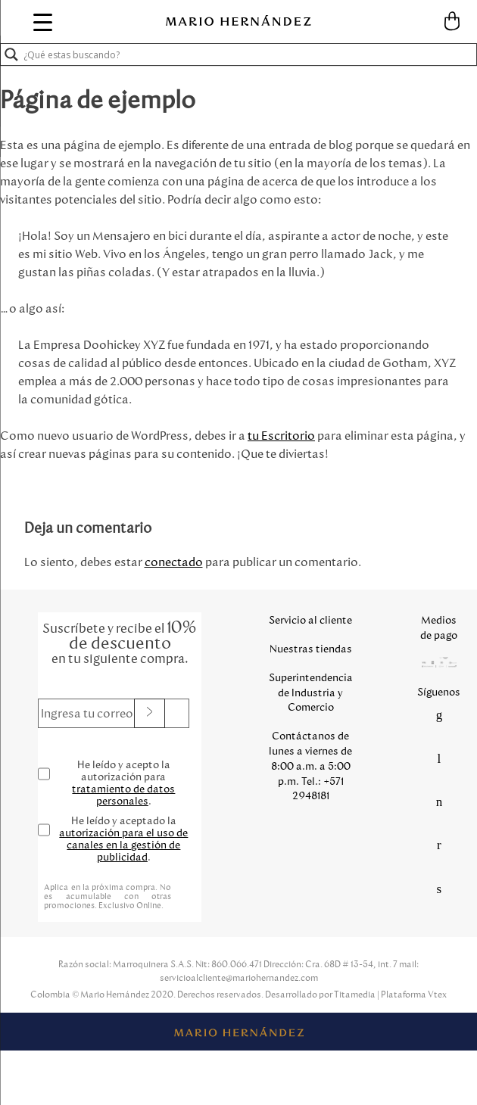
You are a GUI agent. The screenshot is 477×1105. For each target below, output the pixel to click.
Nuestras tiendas (311, 649)
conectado (174, 562)
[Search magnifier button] (11, 54)
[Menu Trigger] (43, 22)
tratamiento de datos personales (123, 795)
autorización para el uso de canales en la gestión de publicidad (123, 845)
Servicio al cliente (310, 620)
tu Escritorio (281, 436)
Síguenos (438, 692)
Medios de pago (438, 628)
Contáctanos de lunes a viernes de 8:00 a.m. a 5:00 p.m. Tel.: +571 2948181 (310, 766)
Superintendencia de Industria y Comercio (311, 693)
